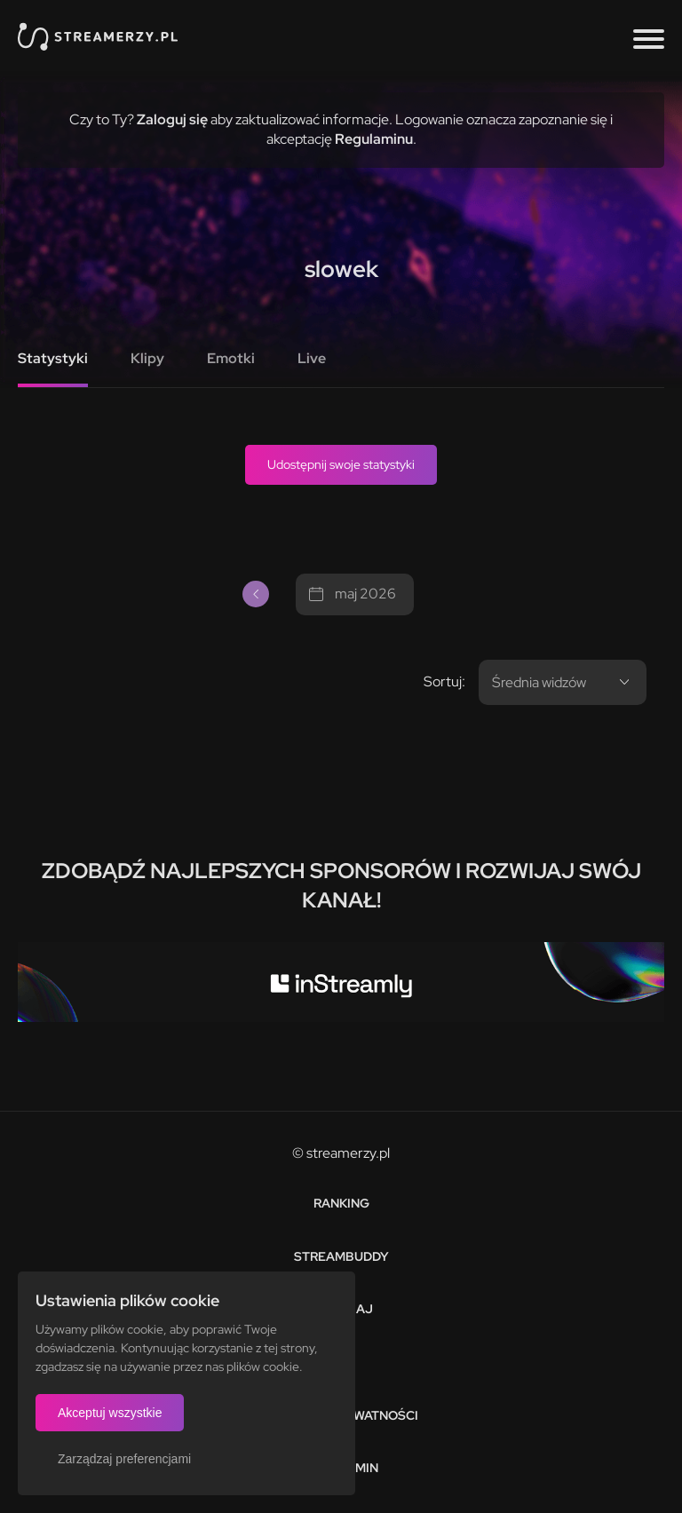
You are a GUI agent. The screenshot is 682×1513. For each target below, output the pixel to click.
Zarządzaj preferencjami (124, 1459)
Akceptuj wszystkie (110, 1413)
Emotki (231, 358)
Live (311, 358)
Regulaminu (374, 139)
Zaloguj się (172, 119)
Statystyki (53, 358)
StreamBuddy (341, 1256)
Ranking (341, 1203)
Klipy (147, 358)
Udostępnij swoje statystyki (341, 464)
